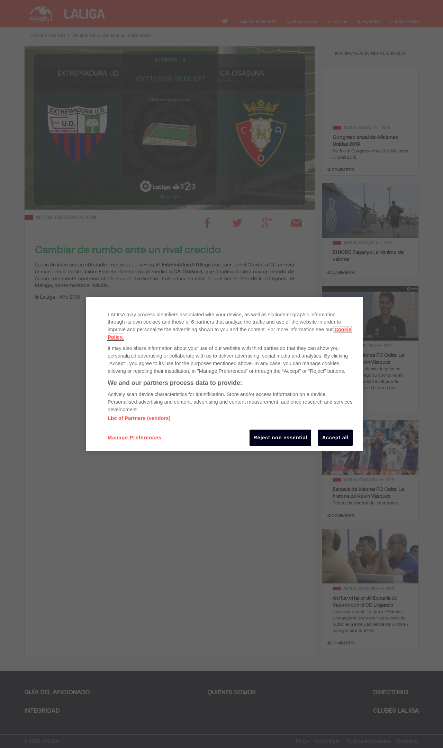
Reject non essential (280, 437)
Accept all (335, 437)
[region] (224, 374)
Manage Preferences (134, 437)
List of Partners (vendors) (139, 418)
